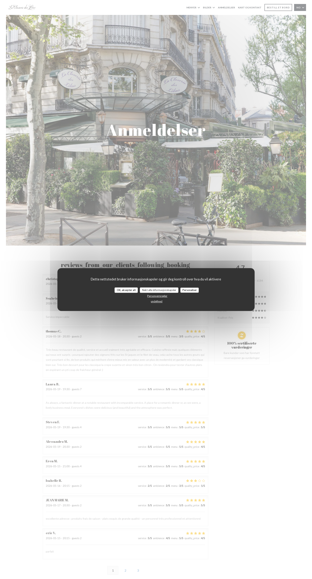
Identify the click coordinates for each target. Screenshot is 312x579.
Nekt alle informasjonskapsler (159, 290)
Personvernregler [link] (157, 296)
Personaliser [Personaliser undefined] (189, 290)
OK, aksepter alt (126, 290)
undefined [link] (156, 301)
